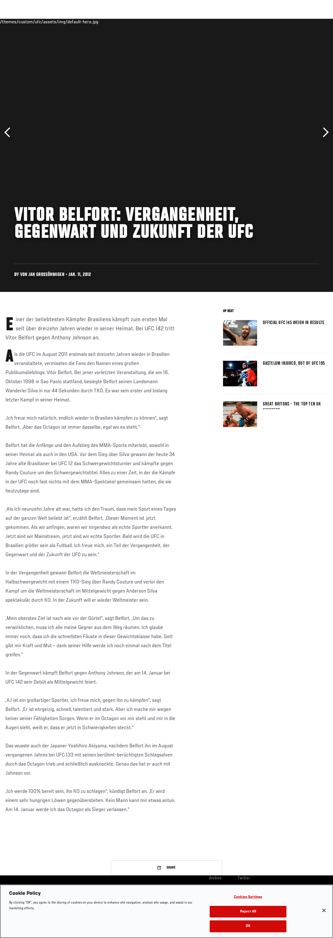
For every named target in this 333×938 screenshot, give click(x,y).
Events (15, 21)
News (87, 21)
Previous (9, 132)
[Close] (324, 910)
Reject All (248, 912)
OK (248, 926)
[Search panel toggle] (314, 21)
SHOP (299, 21)
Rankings (39, 21)
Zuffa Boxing (273, 21)
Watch (246, 21)
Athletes (65, 21)
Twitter (244, 878)
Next (324, 132)
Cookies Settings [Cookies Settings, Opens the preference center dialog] (248, 897)
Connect (223, 21)
